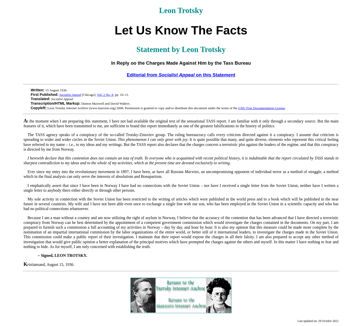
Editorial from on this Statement (181, 74)
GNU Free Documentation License (261, 108)
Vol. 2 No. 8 (105, 95)
